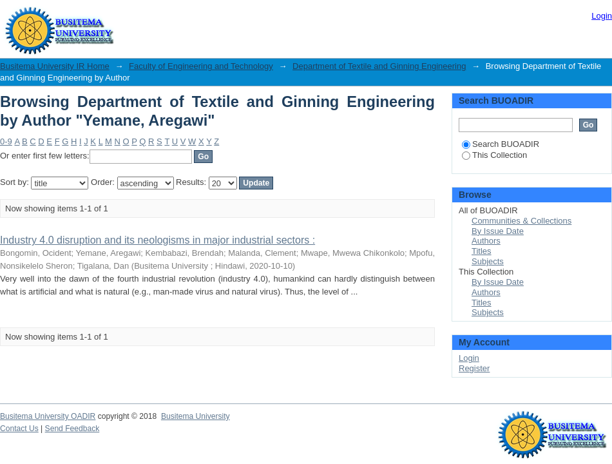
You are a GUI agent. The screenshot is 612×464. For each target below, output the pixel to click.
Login (601, 16)
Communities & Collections (521, 221)
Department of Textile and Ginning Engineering (379, 66)
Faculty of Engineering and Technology (201, 66)
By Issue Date (498, 231)
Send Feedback (72, 428)
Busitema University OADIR (47, 416)
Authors (486, 241)
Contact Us (19, 428)
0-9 (6, 141)
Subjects (488, 261)
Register (474, 368)
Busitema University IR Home (55, 66)
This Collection (494, 155)
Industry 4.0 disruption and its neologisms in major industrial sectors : (157, 240)
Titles (482, 251)
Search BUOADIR (500, 144)
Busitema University (195, 416)
